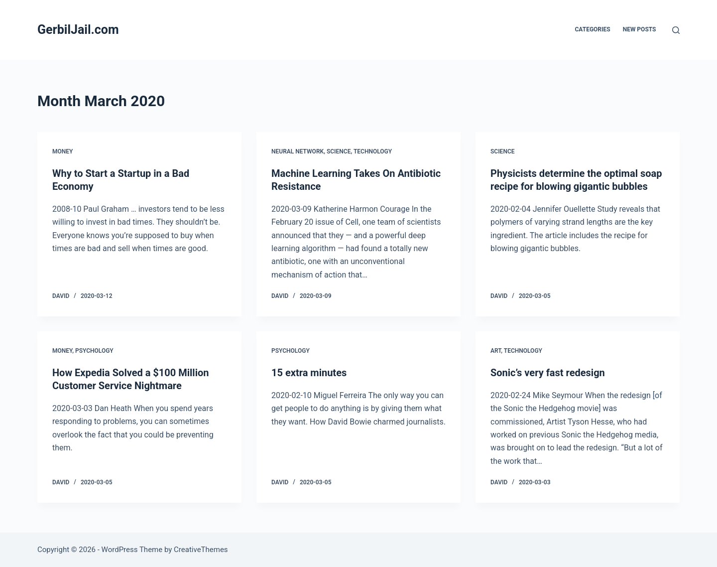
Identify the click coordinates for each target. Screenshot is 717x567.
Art (495, 350)
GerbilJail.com (78, 29)
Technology (373, 151)
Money (62, 151)
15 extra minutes (309, 373)
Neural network (297, 151)
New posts (639, 29)
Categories (592, 29)
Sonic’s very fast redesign (547, 373)
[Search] (676, 30)
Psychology (94, 350)
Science (339, 151)
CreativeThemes (201, 549)
